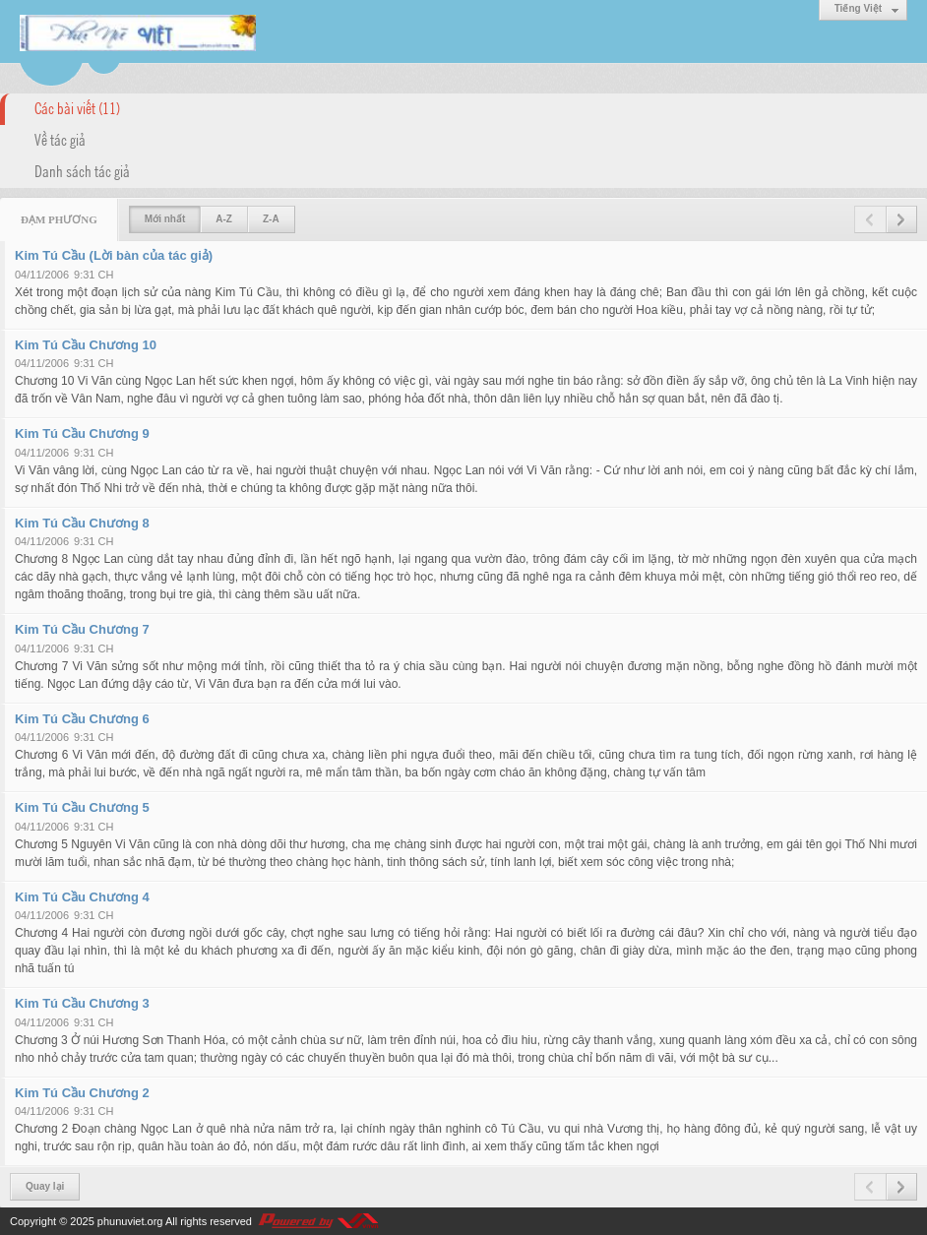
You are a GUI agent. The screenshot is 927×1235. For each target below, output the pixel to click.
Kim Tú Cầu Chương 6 (82, 718)
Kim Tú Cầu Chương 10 (85, 345)
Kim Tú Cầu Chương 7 (82, 629)
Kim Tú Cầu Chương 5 (82, 807)
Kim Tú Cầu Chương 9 (82, 433)
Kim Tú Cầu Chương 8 (82, 523)
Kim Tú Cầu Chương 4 (82, 897)
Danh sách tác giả (82, 170)
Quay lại (45, 1186)
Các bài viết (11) (77, 107)
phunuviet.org (130, 1221)
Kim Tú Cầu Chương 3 (82, 1003)
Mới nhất (165, 219)
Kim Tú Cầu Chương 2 (82, 1092)
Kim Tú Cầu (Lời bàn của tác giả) (114, 255)
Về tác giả (60, 139)
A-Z (224, 219)
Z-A (271, 219)
